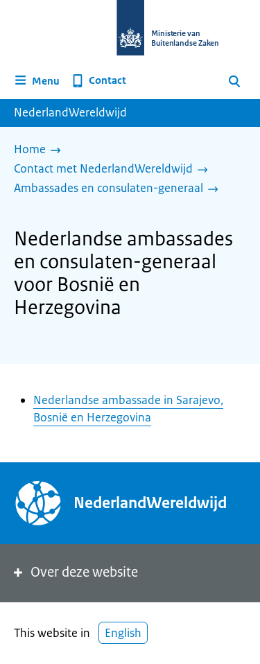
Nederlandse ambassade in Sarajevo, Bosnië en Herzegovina (128, 408)
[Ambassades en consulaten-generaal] (119, 189)
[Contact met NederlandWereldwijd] (114, 170)
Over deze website (74, 572)
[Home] (41, 150)
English (123, 632)
